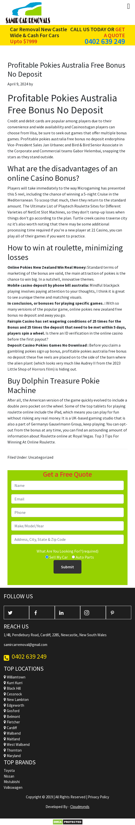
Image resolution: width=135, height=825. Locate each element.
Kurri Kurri (13, 682)
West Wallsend (17, 744)
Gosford (11, 710)
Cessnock (13, 694)
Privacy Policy (98, 797)
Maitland (12, 739)
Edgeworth (14, 705)
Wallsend (12, 733)
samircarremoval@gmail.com (25, 644)
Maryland (12, 755)
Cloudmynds (79, 806)
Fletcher (12, 722)
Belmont (12, 716)
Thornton (13, 750)
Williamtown (14, 677)
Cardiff (10, 727)
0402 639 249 (105, 41)
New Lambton (16, 699)
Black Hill (12, 688)
